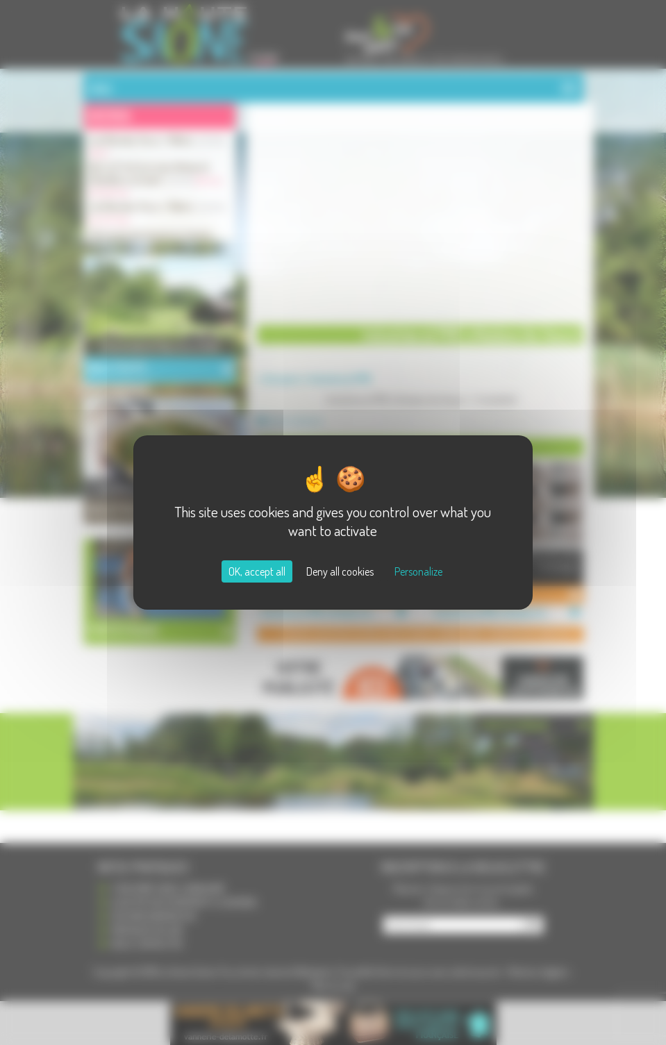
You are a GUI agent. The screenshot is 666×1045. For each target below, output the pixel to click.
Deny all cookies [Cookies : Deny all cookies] (340, 571)
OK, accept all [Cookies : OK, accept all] (256, 571)
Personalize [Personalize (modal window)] (418, 571)
